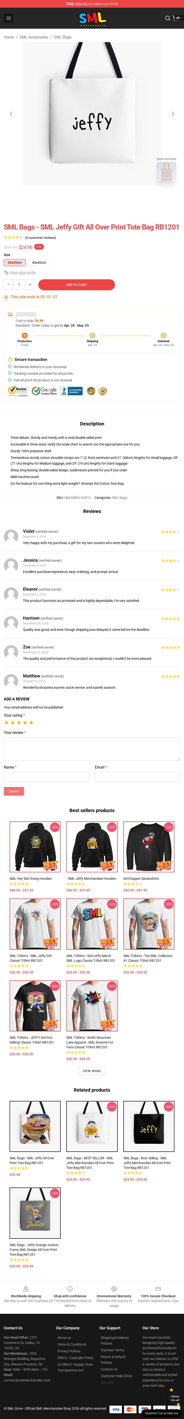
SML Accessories (33, 37)
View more (92, 1071)
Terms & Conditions (72, 1344)
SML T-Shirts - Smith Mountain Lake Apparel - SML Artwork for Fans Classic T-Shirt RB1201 (89, 1042)
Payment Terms (112, 1350)
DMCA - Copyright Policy (75, 1358)
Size (7, 255)
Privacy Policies (69, 1351)
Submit (14, 791)
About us (64, 1338)
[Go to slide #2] (104, 196)
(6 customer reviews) (40, 238)
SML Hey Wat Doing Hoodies (31, 878)
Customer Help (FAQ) (116, 1376)
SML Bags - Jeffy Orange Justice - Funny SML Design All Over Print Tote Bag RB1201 (35, 1249)
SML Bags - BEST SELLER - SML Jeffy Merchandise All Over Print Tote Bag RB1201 (90, 1163)
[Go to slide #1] (79, 196)
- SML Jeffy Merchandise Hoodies (91, 878)
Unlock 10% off (175, 1398)
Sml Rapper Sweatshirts (141, 878)
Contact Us (109, 1369)
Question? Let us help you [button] (161, 1413)
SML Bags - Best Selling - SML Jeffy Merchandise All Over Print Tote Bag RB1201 (147, 1163)
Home (9, 37)
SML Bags (62, 37)
